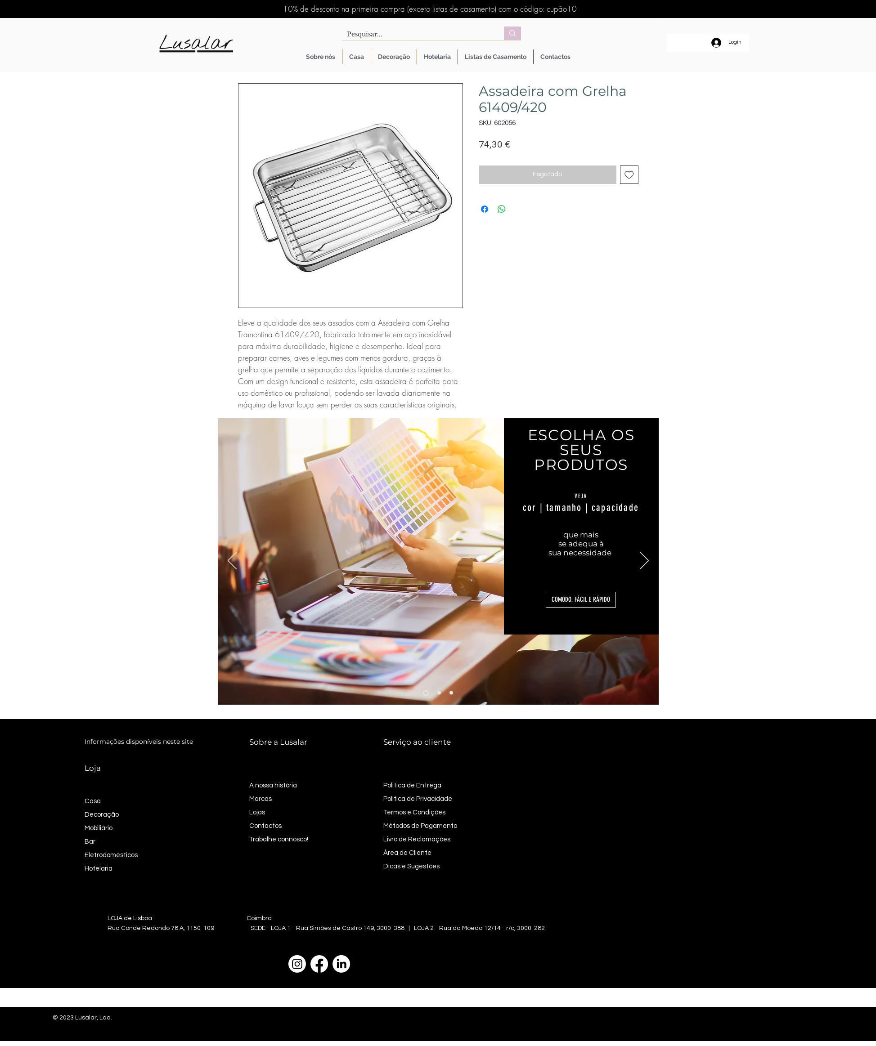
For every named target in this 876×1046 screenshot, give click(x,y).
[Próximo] (644, 561)
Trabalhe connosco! (278, 839)
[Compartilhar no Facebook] (484, 209)
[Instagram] (297, 964)
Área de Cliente (407, 852)
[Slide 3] (451, 693)
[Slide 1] (426, 693)
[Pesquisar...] (416, 35)
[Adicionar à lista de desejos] (629, 174)
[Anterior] (232, 561)
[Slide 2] (439, 693)
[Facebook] (319, 964)
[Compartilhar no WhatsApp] (501, 209)
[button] (581, 600)
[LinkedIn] (341, 964)
